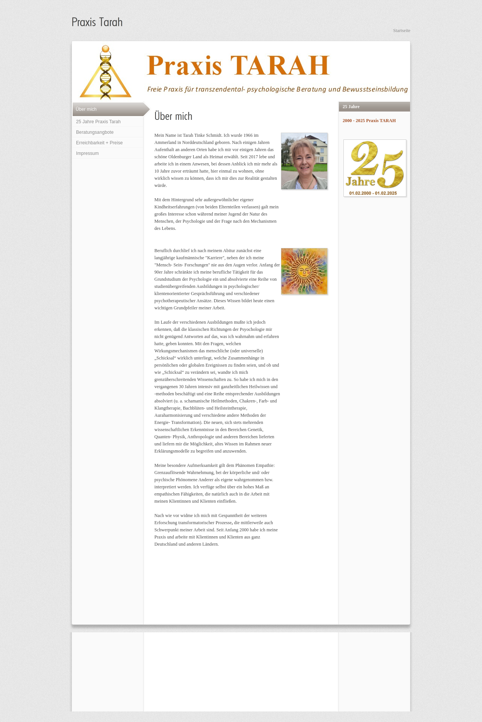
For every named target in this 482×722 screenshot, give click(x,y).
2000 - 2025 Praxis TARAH (369, 120)
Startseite (401, 30)
